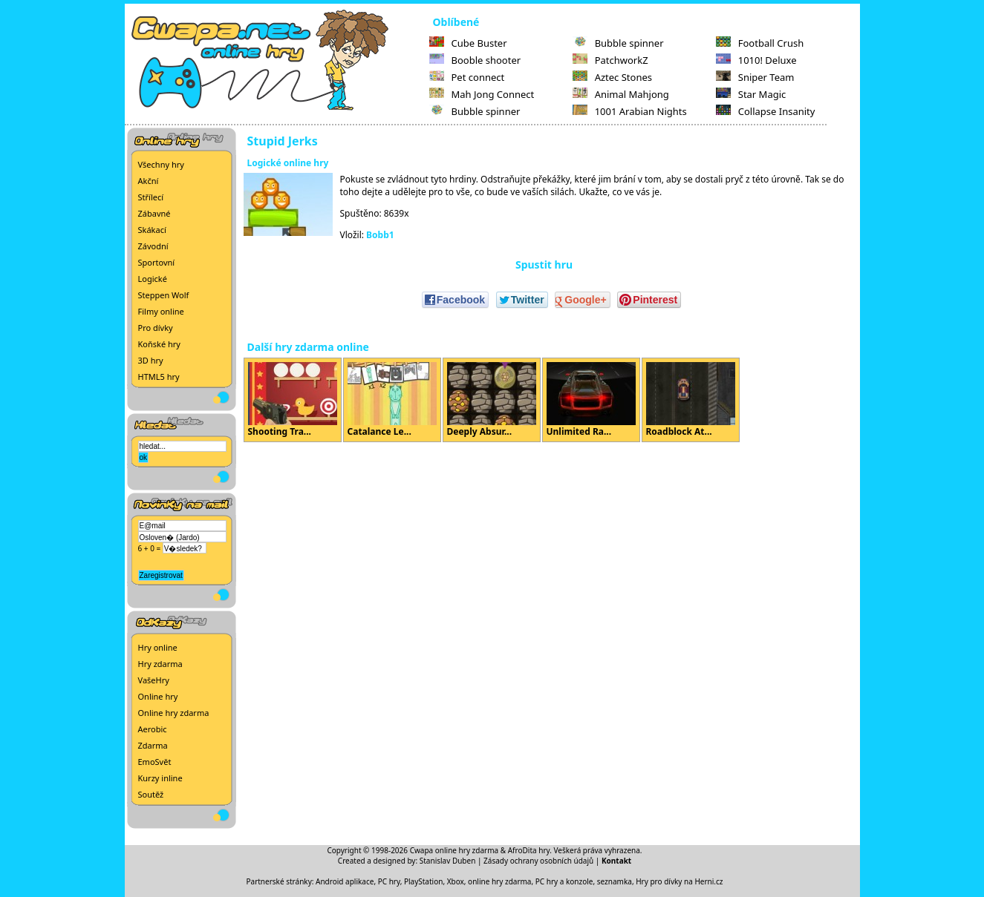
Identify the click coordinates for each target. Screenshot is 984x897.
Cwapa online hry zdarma (454, 850)
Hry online (157, 647)
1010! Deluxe (756, 60)
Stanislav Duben (448, 860)
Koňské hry (159, 343)
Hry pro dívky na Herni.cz (679, 881)
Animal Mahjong (621, 94)
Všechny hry (161, 164)
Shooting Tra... (292, 400)
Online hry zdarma (173, 712)
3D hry (150, 360)
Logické (152, 278)
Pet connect (467, 77)
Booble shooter (475, 60)
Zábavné (154, 213)
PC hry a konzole (564, 881)
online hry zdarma (499, 881)
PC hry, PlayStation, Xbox (421, 881)
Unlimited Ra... (591, 400)
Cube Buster (468, 43)
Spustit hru (544, 264)
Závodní (153, 246)
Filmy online (161, 311)
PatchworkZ (610, 60)
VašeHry (153, 680)
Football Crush (760, 43)
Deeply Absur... (491, 400)
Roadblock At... (690, 400)
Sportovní (156, 262)
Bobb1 (380, 235)
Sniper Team (755, 77)
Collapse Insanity (765, 111)
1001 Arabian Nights (630, 111)
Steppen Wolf (163, 294)
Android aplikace (345, 881)
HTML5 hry (159, 376)
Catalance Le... (392, 400)
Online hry (158, 696)
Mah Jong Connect (482, 94)
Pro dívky (155, 327)
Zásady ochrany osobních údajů (538, 860)
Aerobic (152, 729)
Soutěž (151, 794)
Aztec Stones (612, 77)
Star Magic (751, 94)
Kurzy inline (160, 777)
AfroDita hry (529, 850)
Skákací (152, 229)
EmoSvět (155, 761)
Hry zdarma (160, 663)
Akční (148, 180)
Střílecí (151, 197)
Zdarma (153, 745)
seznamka (614, 881)
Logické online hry (288, 163)
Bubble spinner (475, 111)
